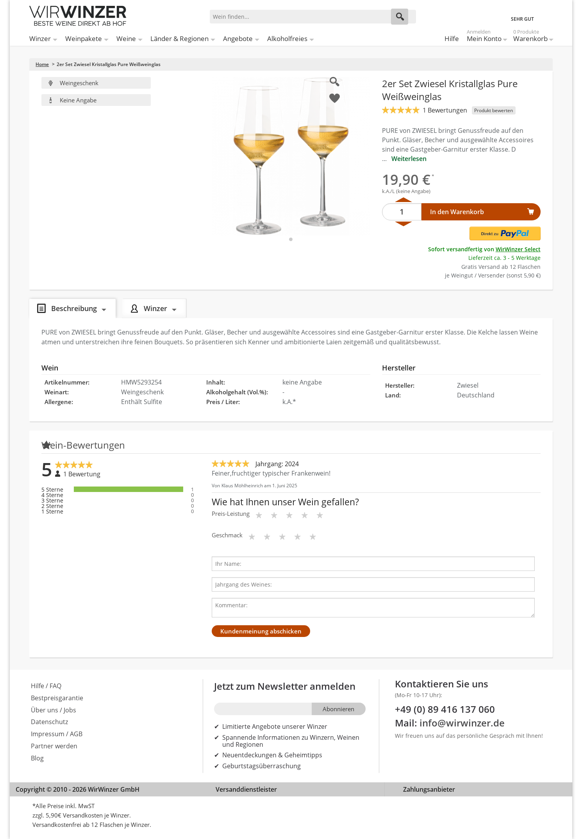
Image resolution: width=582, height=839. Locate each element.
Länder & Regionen (179, 38)
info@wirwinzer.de (462, 722)
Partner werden (54, 746)
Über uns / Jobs (53, 710)
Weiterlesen (409, 158)
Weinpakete (83, 38)
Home (42, 64)
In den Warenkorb (457, 212)
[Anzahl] (401, 211)
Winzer (40, 38)
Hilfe (452, 38)
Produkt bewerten (493, 110)
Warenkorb (530, 37)
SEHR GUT (522, 19)
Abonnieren (338, 709)
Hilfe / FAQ (46, 686)
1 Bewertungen (445, 110)
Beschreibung (74, 308)
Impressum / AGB (56, 734)
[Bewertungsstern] (259, 515)
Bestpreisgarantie (57, 698)
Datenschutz (49, 721)
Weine (126, 38)
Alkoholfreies (287, 38)
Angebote (238, 38)
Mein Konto (484, 37)
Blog (37, 758)
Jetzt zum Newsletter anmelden (284, 686)
